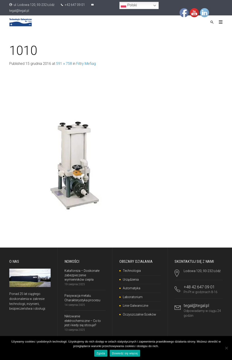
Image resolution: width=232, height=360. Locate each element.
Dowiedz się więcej (125, 353)
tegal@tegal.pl (19, 10)
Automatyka (131, 288)
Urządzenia (131, 279)
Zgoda (100, 353)
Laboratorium (133, 297)
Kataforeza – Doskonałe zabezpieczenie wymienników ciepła (81, 275)
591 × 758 (64, 63)
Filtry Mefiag (86, 63)
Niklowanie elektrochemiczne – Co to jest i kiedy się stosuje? (82, 320)
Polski (129, 5)
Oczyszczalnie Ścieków (139, 314)
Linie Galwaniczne (135, 305)
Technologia (132, 270)
